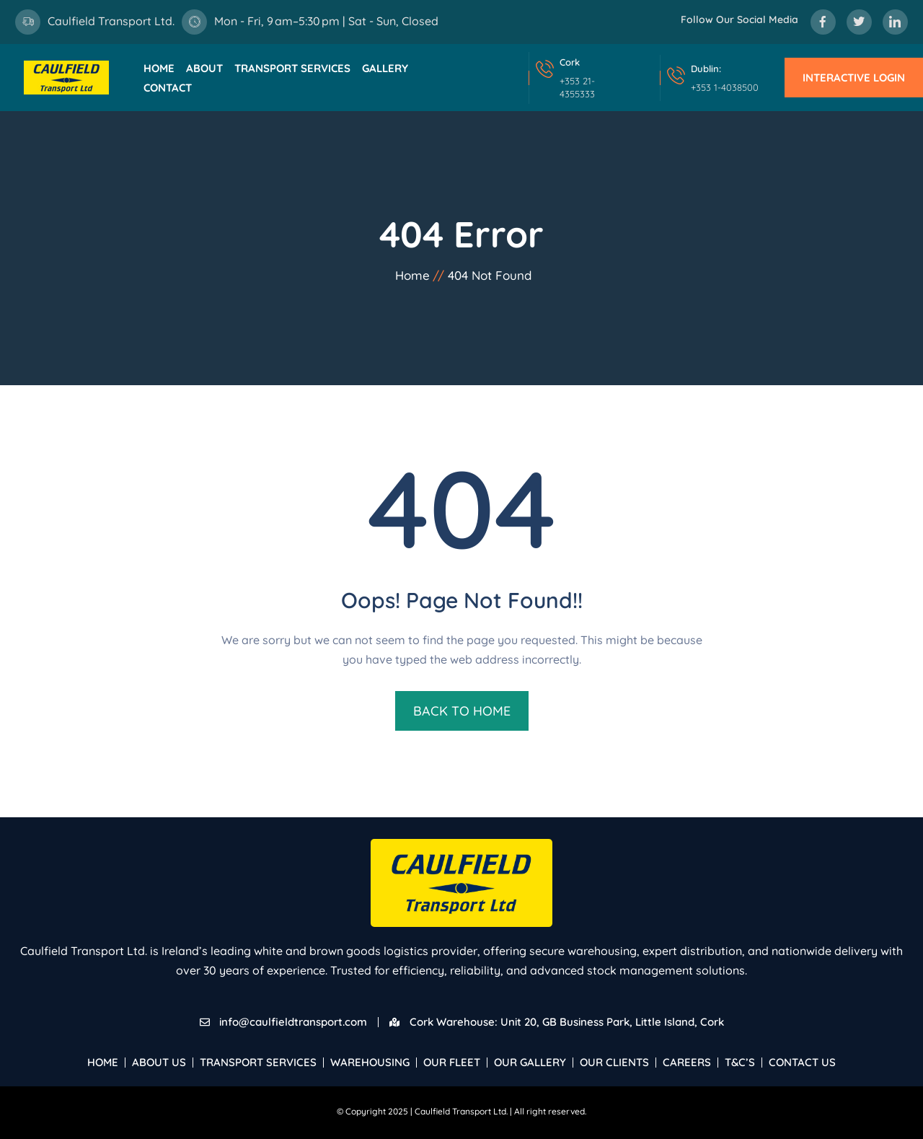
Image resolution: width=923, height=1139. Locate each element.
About (204, 68)
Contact (167, 87)
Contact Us (802, 1062)
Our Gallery (530, 1062)
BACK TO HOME (462, 711)
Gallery (385, 68)
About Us (159, 1062)
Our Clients (614, 1062)
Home (159, 68)
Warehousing (370, 1062)
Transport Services (292, 68)
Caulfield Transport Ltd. (111, 21)
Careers (687, 1062)
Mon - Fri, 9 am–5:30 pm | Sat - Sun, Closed (326, 21)
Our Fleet (451, 1062)
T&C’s (740, 1062)
